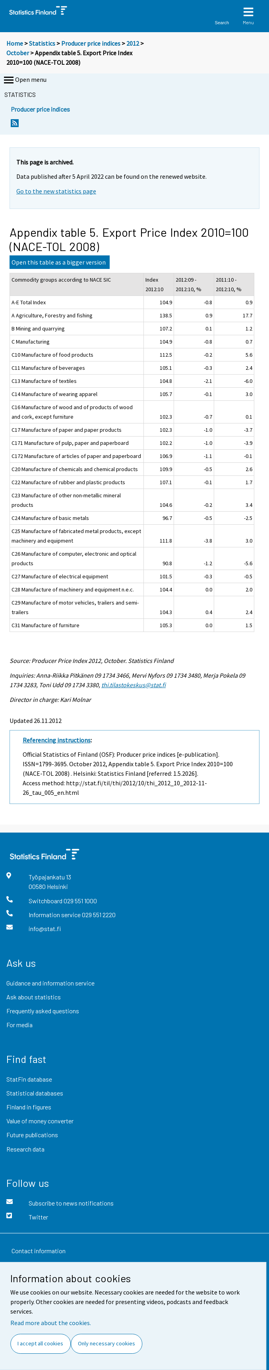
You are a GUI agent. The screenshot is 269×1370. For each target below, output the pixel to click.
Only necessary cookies (106, 1343)
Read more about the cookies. (50, 1323)
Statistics (42, 43)
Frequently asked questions (42, 1010)
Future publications (32, 1134)
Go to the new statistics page (56, 191)
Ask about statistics (33, 997)
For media (19, 1024)
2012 (132, 43)
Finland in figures (28, 1107)
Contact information (39, 1250)
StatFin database (29, 1079)
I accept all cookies (40, 1343)
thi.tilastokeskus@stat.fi (133, 685)
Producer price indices (90, 43)
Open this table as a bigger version (59, 262)
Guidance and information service (50, 983)
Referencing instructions (57, 740)
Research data (25, 1149)
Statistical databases (34, 1093)
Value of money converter (40, 1121)
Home (14, 43)
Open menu (24, 80)
